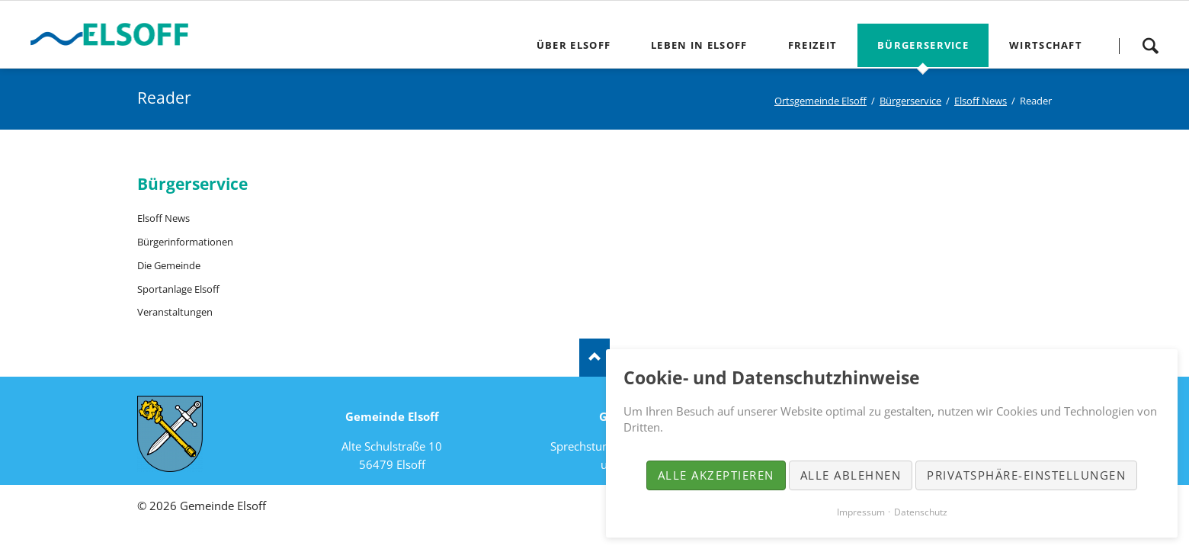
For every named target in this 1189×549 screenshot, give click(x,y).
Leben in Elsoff (699, 45)
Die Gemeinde (168, 265)
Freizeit (812, 45)
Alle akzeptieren (716, 475)
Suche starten (1150, 46)
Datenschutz (920, 512)
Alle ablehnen (851, 475)
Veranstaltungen (175, 312)
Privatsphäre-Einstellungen (1026, 475)
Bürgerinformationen (185, 242)
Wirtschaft (1045, 45)
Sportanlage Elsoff (178, 289)
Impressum (861, 512)
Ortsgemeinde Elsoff (820, 101)
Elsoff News (980, 101)
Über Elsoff (574, 45)
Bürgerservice (923, 45)
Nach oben (594, 358)
